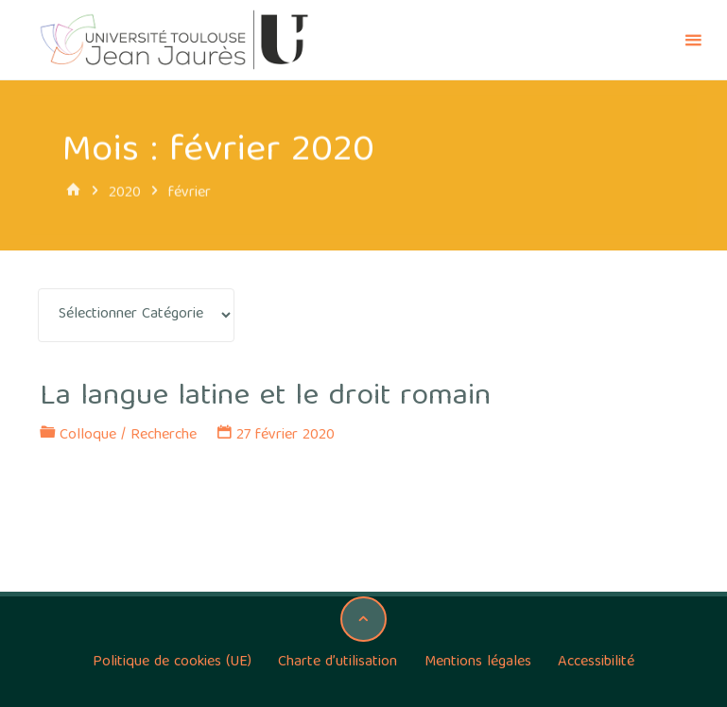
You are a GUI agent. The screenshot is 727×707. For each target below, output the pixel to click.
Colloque (88, 435)
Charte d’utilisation (337, 662)
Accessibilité (596, 662)
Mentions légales (477, 662)
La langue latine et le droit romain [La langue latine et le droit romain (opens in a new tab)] (265, 397)
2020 (125, 193)
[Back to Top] (363, 619)
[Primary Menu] (693, 40)
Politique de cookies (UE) (172, 662)
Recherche (163, 435)
